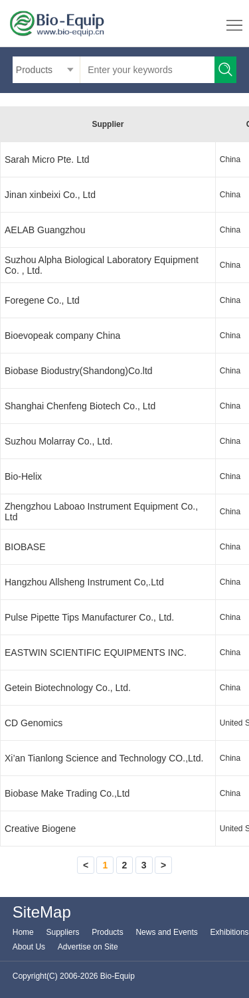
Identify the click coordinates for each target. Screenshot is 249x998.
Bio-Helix (23, 476)
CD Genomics (33, 723)
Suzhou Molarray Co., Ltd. (59, 441)
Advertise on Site (88, 946)
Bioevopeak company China (62, 335)
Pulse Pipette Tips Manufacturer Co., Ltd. (89, 617)
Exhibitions (229, 932)
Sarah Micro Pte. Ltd (47, 159)
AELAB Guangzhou (45, 230)
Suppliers (63, 932)
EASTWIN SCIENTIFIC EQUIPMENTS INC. (96, 652)
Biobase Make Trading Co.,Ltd (67, 793)
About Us (29, 946)
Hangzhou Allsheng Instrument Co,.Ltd (84, 582)
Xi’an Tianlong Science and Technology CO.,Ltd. (104, 758)
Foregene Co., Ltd (42, 300)
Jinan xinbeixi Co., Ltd (50, 194)
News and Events (166, 932)
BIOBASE (25, 547)
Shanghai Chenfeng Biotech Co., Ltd (80, 406)
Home (23, 932)
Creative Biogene (40, 828)
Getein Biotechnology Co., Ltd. (68, 687)
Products (107, 932)
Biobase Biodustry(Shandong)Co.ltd (79, 370)
